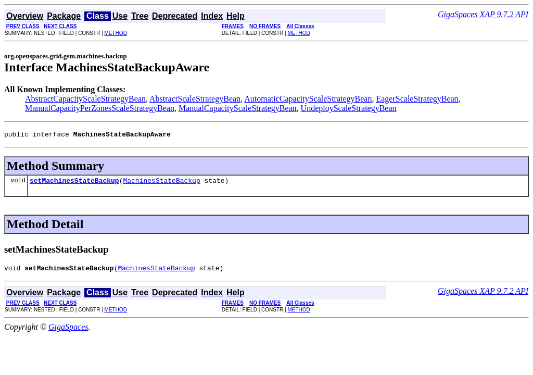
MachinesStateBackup (161, 183)
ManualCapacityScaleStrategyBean (238, 108)
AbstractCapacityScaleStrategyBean (85, 98)
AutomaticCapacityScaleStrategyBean (308, 98)
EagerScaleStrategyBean (417, 98)
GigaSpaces (68, 331)
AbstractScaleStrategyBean (194, 98)
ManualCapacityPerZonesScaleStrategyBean (99, 108)
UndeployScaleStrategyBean (349, 108)
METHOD (116, 33)
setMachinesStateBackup (74, 183)
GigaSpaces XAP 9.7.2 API (483, 14)
